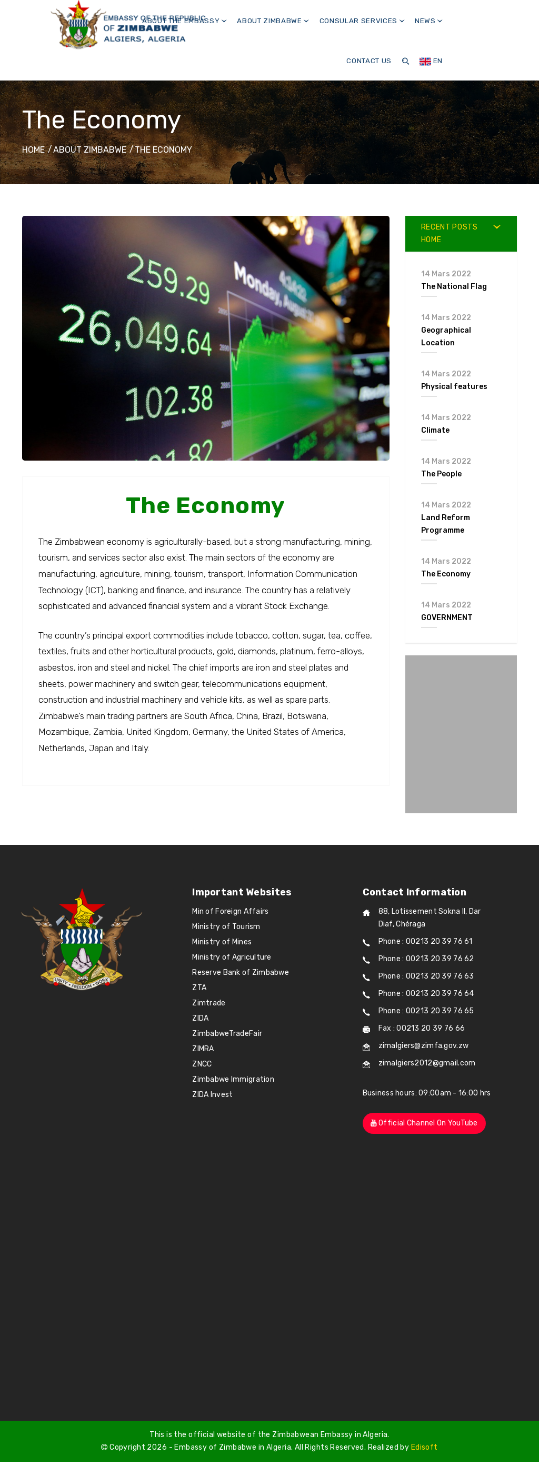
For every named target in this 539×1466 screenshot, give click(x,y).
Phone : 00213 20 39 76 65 (426, 1010)
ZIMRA (203, 1048)
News (429, 21)
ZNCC (202, 1064)
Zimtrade (208, 1003)
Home (33, 150)
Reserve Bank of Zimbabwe (240, 972)
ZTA (199, 987)
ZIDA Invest (212, 1094)
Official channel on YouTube (424, 1123)
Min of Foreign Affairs (230, 911)
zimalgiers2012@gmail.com (427, 1063)
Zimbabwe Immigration (233, 1079)
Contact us (369, 61)
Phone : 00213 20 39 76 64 (426, 993)
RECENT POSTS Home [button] (449, 233)
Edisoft (424, 1447)
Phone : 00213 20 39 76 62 (426, 958)
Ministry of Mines (222, 942)
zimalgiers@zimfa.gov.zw (423, 1045)
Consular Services (362, 21)
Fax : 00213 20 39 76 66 (421, 1028)
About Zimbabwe (273, 21)
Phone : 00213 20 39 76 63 (426, 976)
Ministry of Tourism (226, 926)
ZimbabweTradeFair (227, 1033)
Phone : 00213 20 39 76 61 (425, 941)
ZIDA (200, 1018)
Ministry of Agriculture (231, 957)
